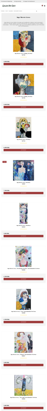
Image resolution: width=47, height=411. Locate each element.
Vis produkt (23, 64)
